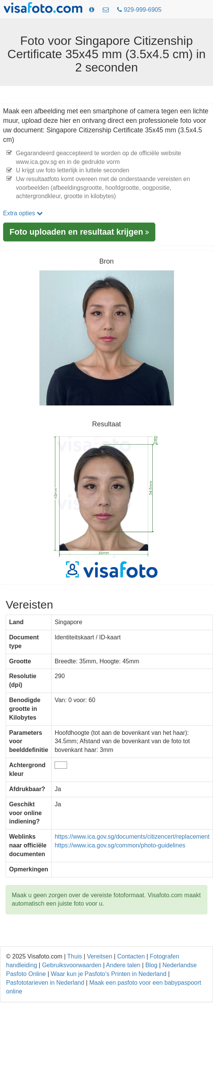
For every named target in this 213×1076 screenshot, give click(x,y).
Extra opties (23, 213)
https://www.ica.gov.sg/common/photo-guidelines (120, 845)
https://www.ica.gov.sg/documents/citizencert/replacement (132, 836)
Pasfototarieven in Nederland (45, 982)
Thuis (74, 956)
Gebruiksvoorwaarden (72, 965)
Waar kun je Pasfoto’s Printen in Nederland (108, 974)
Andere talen (123, 965)
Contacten (131, 956)
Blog (151, 965)
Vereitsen (99, 956)
